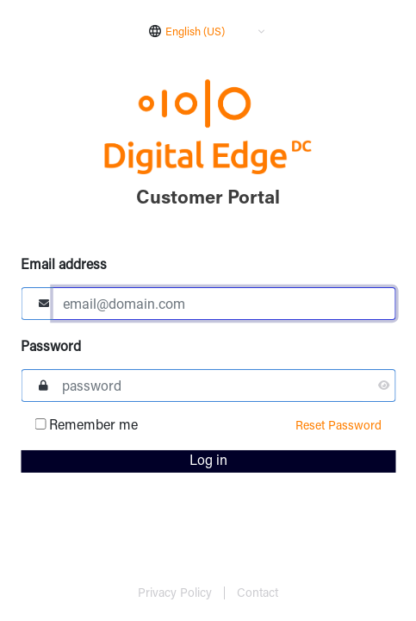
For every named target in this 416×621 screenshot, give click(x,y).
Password (51, 347)
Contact (257, 594)
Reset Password (338, 427)
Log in (208, 461)
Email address (64, 266)
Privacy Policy (176, 594)
